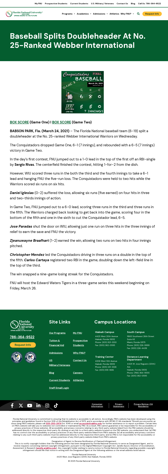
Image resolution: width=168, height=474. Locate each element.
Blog (133, 3)
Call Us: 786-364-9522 (149, 3)
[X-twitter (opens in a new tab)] (21, 405)
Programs (68, 13)
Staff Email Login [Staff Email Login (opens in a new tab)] (59, 388)
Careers (78, 372)
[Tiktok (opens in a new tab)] (56, 405)
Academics (84, 13)
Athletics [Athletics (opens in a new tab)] (114, 13)
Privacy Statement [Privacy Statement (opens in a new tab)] (118, 405)
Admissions (100, 13)
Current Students (79, 3)
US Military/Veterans (59, 363)
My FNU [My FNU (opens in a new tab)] (38, 3)
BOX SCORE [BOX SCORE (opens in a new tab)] (19, 122)
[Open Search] (138, 13)
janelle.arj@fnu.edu (46, 448)
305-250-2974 (53, 423)
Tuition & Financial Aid (56, 343)
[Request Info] (152, 14)
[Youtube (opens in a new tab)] (29, 405)
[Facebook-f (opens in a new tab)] (12, 405)
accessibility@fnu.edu (90, 423)
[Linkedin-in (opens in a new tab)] (38, 405)
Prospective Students (56, 3)
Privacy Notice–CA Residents (143, 405)
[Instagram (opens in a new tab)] (47, 405)
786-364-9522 (22, 337)
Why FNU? (127, 13)
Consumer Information (97, 405)
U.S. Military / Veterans (102, 3)
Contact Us (122, 3)
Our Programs (57, 333)
